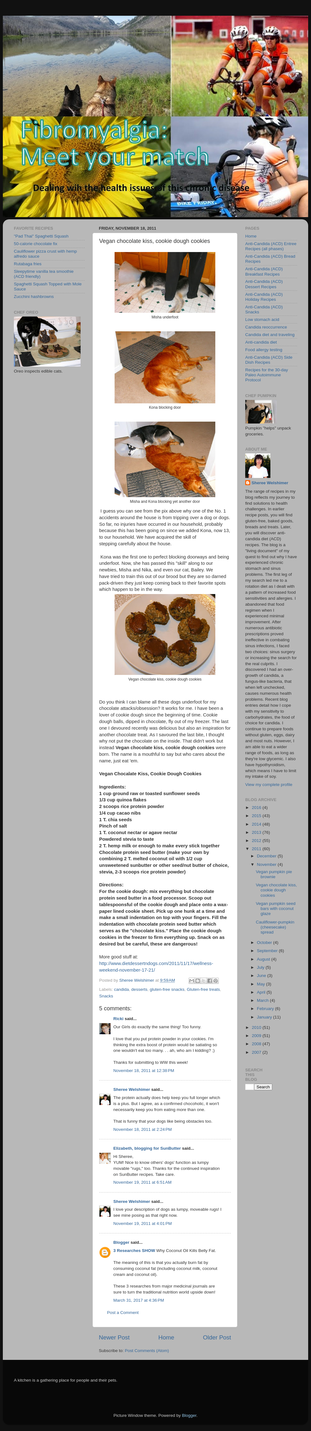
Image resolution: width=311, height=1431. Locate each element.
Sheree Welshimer (131, 1089)
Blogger (121, 1242)
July (261, 967)
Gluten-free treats (203, 989)
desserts (139, 989)
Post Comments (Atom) (147, 1350)
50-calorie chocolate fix (35, 243)
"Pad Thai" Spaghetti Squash (41, 236)
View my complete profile (268, 784)
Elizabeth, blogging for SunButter (147, 1148)
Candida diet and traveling (270, 334)
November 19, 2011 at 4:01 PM (142, 1223)
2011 (257, 848)
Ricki (118, 1018)
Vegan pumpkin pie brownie (274, 874)
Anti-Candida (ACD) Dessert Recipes (264, 284)
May (261, 984)
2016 (257, 807)
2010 (257, 1027)
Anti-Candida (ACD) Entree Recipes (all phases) (271, 246)
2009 (257, 1035)
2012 (257, 840)
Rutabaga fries (28, 263)
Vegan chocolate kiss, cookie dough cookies (276, 890)
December (267, 856)
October (265, 942)
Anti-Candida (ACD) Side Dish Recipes (268, 360)
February (266, 1008)
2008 (257, 1043)
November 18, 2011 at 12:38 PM (143, 1070)
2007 (257, 1052)
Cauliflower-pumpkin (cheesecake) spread (275, 927)
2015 (257, 815)
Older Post (217, 1337)
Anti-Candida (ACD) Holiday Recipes (264, 297)
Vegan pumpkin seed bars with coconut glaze (276, 908)
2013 (257, 832)
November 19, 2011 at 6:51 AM (142, 1182)
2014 (257, 824)
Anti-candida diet (261, 342)
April (262, 992)
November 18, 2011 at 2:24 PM (142, 1129)
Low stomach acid (262, 319)
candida (121, 989)
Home (166, 1337)
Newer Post (114, 1337)
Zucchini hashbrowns (34, 296)
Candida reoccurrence (266, 327)
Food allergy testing (263, 349)
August (264, 959)
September (268, 950)
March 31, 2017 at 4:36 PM (138, 1300)
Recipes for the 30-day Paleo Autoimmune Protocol (266, 375)
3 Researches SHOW (134, 1250)
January (265, 1017)
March (263, 1000)
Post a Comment (123, 1312)
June (262, 975)
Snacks (106, 996)
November (267, 864)
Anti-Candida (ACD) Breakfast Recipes (264, 271)
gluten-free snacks (167, 989)
